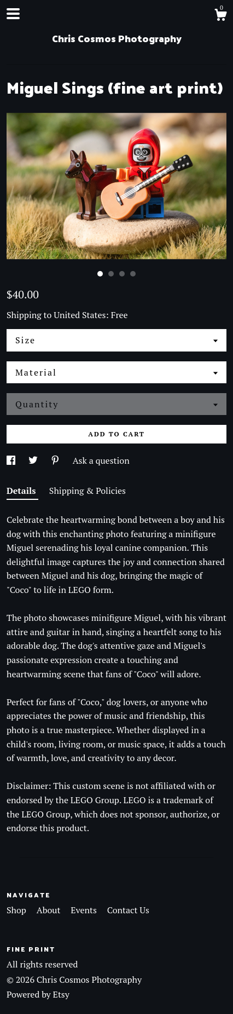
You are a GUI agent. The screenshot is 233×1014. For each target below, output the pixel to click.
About (50, 910)
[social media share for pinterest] (56, 460)
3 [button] (122, 273)
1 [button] (100, 273)
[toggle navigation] (13, 13)
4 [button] (133, 273)
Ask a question (101, 460)
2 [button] (111, 273)
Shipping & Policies (87, 491)
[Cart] (220, 16)
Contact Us (128, 910)
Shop (17, 910)
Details (22, 491)
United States (80, 315)
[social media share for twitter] (34, 460)
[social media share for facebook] (12, 460)
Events (84, 910)
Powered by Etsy (38, 994)
